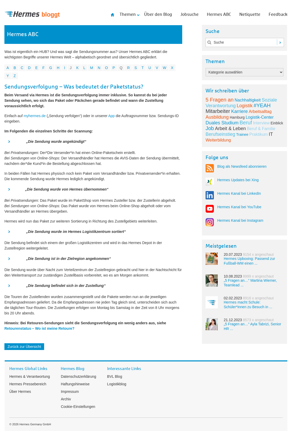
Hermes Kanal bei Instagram (240, 220)
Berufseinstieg (220, 134)
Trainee (242, 134)
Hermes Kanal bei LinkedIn (239, 193)
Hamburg (237, 117)
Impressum (70, 391)
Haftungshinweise (75, 384)
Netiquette (249, 14)
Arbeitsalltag (260, 111)
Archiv (66, 399)
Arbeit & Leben (230, 128)
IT (271, 134)
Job (210, 128)
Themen (128, 14)
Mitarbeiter (218, 111)
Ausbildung (217, 117)
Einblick (277, 123)
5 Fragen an (220, 100)
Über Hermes (20, 391)
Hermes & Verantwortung (29, 376)
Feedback (278, 14)
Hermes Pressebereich (27, 384)
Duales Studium (222, 122)
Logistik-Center (260, 117)
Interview (261, 123)
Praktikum (258, 134)
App (111, 116)
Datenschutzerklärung (78, 376)
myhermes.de (35, 116)
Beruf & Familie (261, 128)
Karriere (239, 111)
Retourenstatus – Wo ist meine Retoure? (39, 328)
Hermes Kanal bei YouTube (239, 207)
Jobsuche (189, 14)
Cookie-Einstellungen (78, 407)
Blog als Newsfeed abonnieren (242, 166)
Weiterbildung (218, 140)
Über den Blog (158, 14)
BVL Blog (114, 376)
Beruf (246, 122)
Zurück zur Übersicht (24, 347)
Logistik (245, 105)
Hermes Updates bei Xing (238, 180)
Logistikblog (116, 384)
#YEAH (262, 105)
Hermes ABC (219, 14)
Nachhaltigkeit (248, 100)
